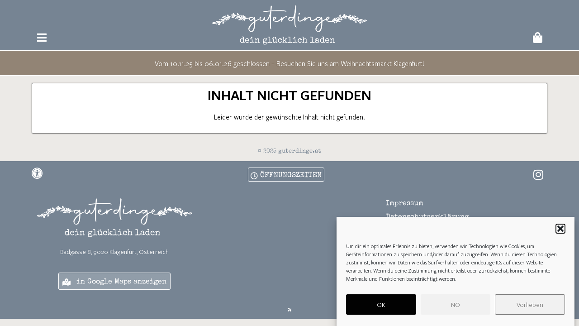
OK (381, 307)
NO (455, 307)
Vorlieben (530, 307)
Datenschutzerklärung (427, 217)
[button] (560, 231)
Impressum (404, 203)
